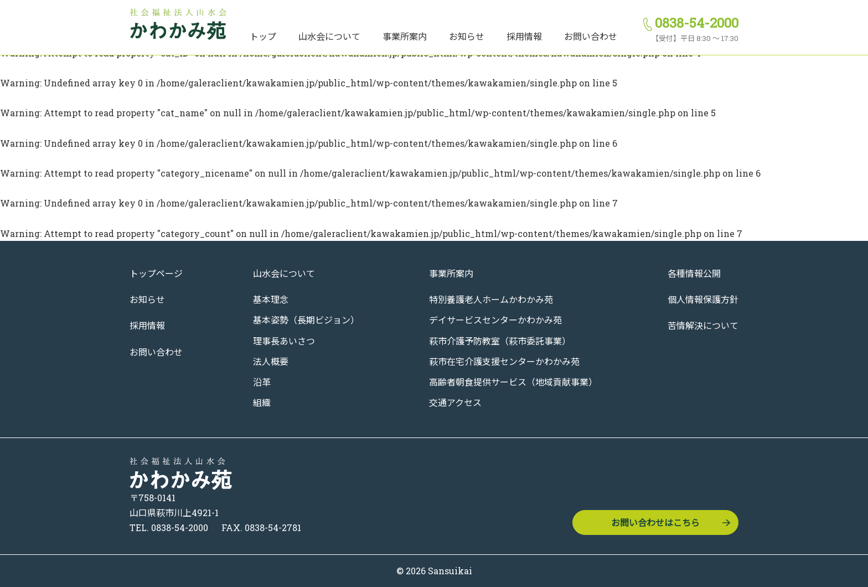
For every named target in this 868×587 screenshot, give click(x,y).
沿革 (262, 382)
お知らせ (466, 36)
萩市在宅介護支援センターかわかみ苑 (504, 361)
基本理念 (270, 299)
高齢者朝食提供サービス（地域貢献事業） (513, 382)
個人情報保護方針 (703, 299)
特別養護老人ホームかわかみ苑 (491, 299)
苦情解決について (703, 325)
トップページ (156, 273)
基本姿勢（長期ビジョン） (306, 320)
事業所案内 (405, 36)
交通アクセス (455, 402)
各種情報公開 (694, 273)
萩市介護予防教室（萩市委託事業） (500, 341)
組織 (262, 402)
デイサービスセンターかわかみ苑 (495, 320)
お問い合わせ (590, 36)
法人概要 (270, 361)
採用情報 (524, 36)
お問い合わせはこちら (655, 522)
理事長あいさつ (284, 341)
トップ (263, 36)
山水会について (329, 36)
